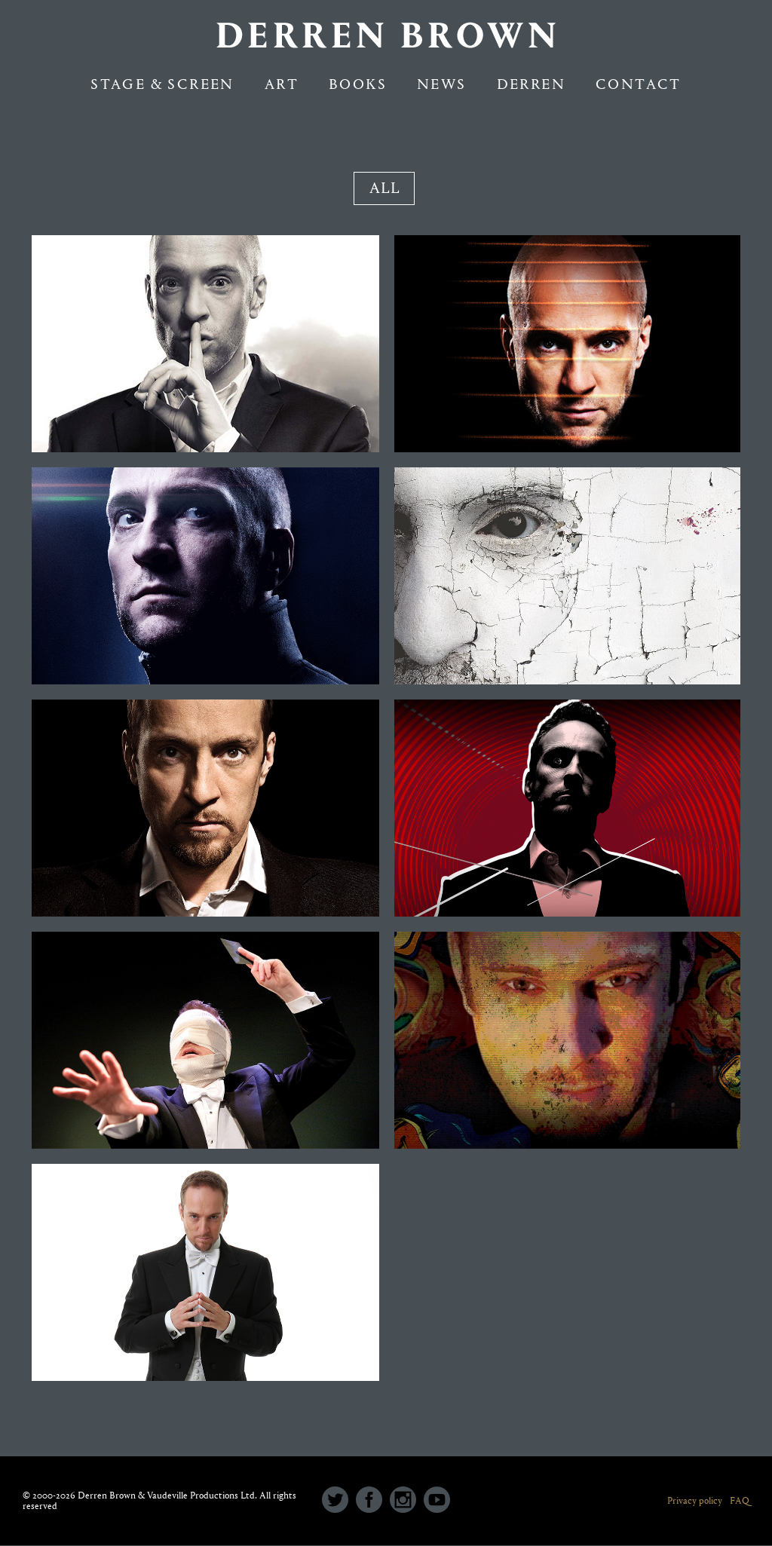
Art (282, 84)
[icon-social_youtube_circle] (437, 1500)
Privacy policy (694, 1500)
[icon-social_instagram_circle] (407, 1500)
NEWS (442, 84)
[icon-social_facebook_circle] (373, 1500)
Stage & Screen (162, 84)
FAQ (739, 1500)
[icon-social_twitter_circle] (339, 1500)
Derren (531, 84)
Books (358, 84)
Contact (639, 84)
